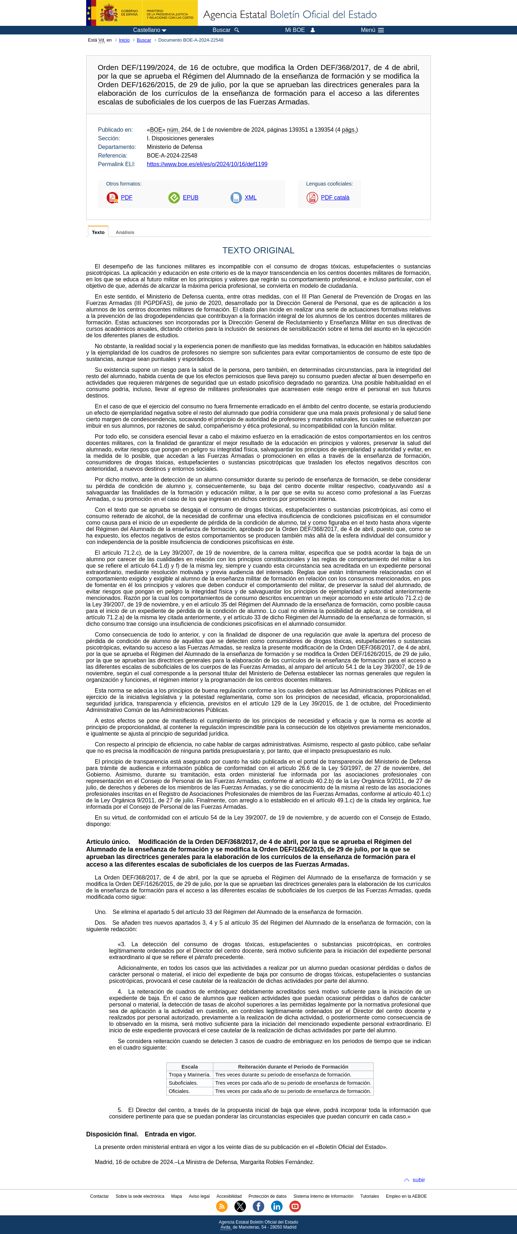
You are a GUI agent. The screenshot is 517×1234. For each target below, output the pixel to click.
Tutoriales (369, 1196)
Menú (372, 30)
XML (251, 197)
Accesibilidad (229, 1196)
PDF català (335, 197)
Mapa (176, 1196)
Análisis (125, 232)
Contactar (99, 1196)
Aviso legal (199, 1196)
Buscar (144, 40)
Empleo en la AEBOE (406, 1196)
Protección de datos (267, 1196)
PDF (126, 197)
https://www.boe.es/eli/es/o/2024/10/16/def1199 (207, 164)
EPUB (191, 197)
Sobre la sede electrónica (140, 1196)
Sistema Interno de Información (324, 1196)
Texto (98, 232)
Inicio (124, 40)
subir (419, 1180)
